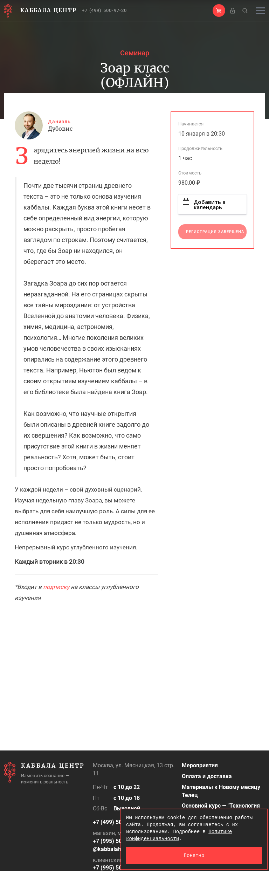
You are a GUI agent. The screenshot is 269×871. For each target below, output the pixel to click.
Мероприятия (200, 765)
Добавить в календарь (204, 204)
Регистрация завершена (215, 231)
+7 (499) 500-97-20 (104, 10)
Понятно (194, 855)
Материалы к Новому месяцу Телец (221, 791)
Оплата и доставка (207, 776)
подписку (56, 586)
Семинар (134, 53)
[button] (219, 10)
